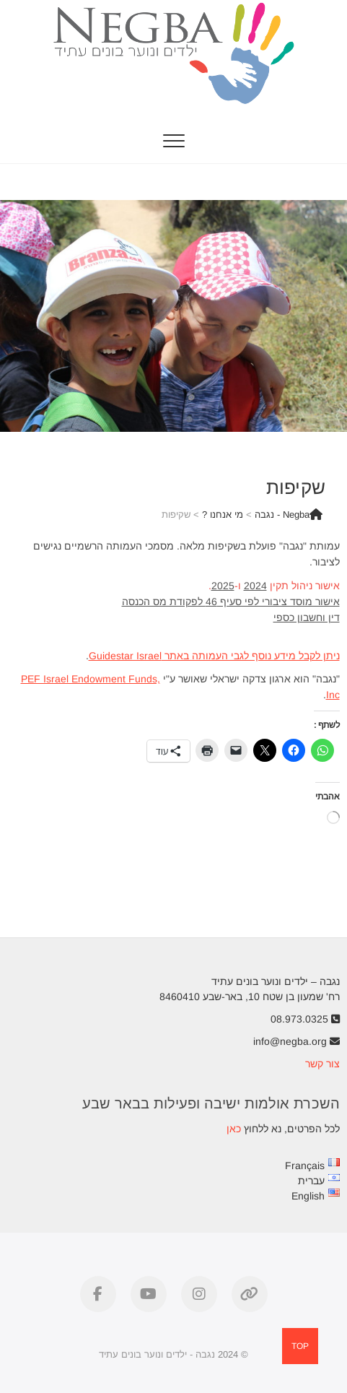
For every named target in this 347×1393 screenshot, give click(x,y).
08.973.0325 (305, 1019)
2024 (255, 585)
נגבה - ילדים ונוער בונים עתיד (157, 1354)
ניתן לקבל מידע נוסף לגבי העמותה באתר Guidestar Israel (214, 655)
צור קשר (322, 1063)
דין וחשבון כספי (306, 617)
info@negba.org (296, 1041)
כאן (234, 1128)
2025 (222, 585)
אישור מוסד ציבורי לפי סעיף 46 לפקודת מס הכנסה (231, 601)
